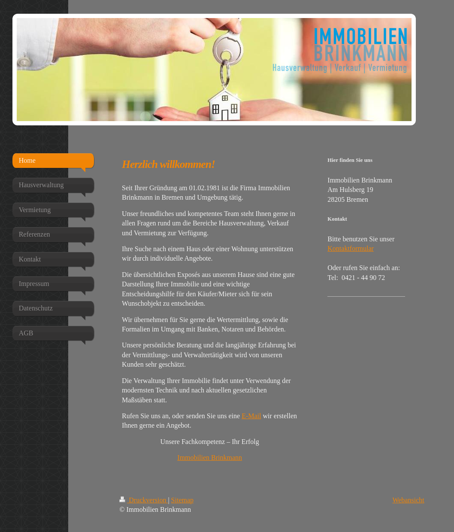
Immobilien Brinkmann (209, 457)
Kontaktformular (350, 248)
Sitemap (182, 500)
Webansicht (408, 500)
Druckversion (143, 500)
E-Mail (251, 416)
